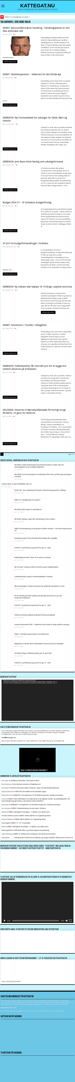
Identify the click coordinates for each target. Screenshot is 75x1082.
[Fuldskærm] (70, 920)
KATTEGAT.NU (37, 5)
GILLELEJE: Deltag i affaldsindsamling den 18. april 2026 (33, 653)
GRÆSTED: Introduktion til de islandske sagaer (30, 791)
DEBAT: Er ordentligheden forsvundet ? (17, 17)
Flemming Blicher (7, 830)
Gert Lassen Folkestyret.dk (12, 837)
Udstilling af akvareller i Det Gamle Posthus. (24, 780)
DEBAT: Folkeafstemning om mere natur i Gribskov (29, 808)
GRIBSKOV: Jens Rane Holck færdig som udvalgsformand (33, 161)
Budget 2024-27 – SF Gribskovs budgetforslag (27, 202)
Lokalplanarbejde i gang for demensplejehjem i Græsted (33, 576)
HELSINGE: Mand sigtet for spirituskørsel (28, 509)
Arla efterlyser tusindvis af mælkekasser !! (27, 784)
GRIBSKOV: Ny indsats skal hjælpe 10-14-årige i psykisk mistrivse (37, 286)
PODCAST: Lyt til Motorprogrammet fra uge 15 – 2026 (32, 605)
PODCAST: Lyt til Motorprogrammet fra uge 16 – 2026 (32, 548)
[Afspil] (4, 920)
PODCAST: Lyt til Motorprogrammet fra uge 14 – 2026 (32, 663)
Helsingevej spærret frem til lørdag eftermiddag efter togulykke (35, 538)
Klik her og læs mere (10, 61)
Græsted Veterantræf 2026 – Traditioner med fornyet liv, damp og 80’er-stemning (41, 624)
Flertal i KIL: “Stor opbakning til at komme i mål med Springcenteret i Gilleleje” (40, 490)
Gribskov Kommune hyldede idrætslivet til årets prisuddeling (34, 615)
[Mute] (66, 920)
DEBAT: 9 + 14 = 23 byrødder (21, 823)
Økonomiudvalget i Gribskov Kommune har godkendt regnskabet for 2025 (39, 586)
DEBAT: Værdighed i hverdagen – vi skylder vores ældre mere (29, 812)
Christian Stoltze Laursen (10, 815)
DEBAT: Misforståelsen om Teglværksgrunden (35, 815)
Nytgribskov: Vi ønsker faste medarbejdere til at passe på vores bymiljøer (39, 644)
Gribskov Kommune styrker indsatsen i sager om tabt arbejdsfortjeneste (35, 788)
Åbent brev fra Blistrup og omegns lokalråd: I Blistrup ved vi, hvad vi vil (49, 837)
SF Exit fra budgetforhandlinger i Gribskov (25, 243)
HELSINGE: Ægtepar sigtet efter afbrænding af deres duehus (34, 519)
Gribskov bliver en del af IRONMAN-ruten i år (17, 484)
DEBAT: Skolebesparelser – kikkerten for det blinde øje (32, 74)
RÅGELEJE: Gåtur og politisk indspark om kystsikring (32, 830)
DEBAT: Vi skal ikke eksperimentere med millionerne (31, 634)
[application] (37, 700)
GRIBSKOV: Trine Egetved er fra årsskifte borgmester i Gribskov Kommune (38, 795)
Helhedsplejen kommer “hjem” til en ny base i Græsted (32, 557)
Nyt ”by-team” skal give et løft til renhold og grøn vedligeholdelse (36, 567)
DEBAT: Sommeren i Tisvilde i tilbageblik (24, 325)
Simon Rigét (6, 823)
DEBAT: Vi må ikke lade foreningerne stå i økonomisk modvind (35, 834)
